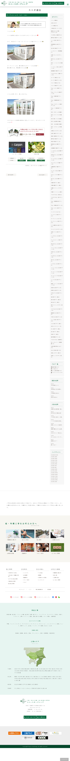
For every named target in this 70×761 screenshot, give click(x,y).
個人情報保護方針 (39, 602)
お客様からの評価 (42, 590)
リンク (30, 602)
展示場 (12, 158)
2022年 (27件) (54, 462)
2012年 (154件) (54, 479)
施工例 (22, 158)
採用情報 (49, 602)
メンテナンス (41, 593)
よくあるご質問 (56, 593)
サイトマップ (21, 602)
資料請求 (22, 160)
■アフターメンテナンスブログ (56, 373)
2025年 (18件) (54, 456)
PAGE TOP (65, 759)
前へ (11, 175)
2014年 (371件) (54, 476)
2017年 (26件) (54, 470)
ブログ (24, 595)
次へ (42, 175)
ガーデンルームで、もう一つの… (17, 15)
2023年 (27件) (54, 460)
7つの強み (40, 585)
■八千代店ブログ (54, 368)
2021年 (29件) (54, 463)
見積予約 (41, 160)
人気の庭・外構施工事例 (13, 588)
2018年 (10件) (54, 469)
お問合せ (42, 730)
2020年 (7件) (54, 465)
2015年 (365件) (54, 474)
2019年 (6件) (54, 467)
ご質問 (31, 160)
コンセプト (25, 585)
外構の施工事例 (12, 594)
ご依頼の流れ (31, 158)
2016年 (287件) (54, 472)
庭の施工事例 (11, 596)
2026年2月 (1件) (54, 455)
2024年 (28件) (54, 458)
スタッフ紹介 (26, 593)
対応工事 (55, 588)
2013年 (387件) (54, 478)
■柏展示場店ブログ (55, 367)
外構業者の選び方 (57, 585)
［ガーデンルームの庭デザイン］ (38, 165)
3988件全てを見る (12, 585)
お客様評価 (41, 158)
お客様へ (12, 160)
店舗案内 (25, 590)
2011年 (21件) (54, 481)
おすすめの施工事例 (13, 592)
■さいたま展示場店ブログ (56, 370)
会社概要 (25, 588)
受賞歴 (39, 588)
